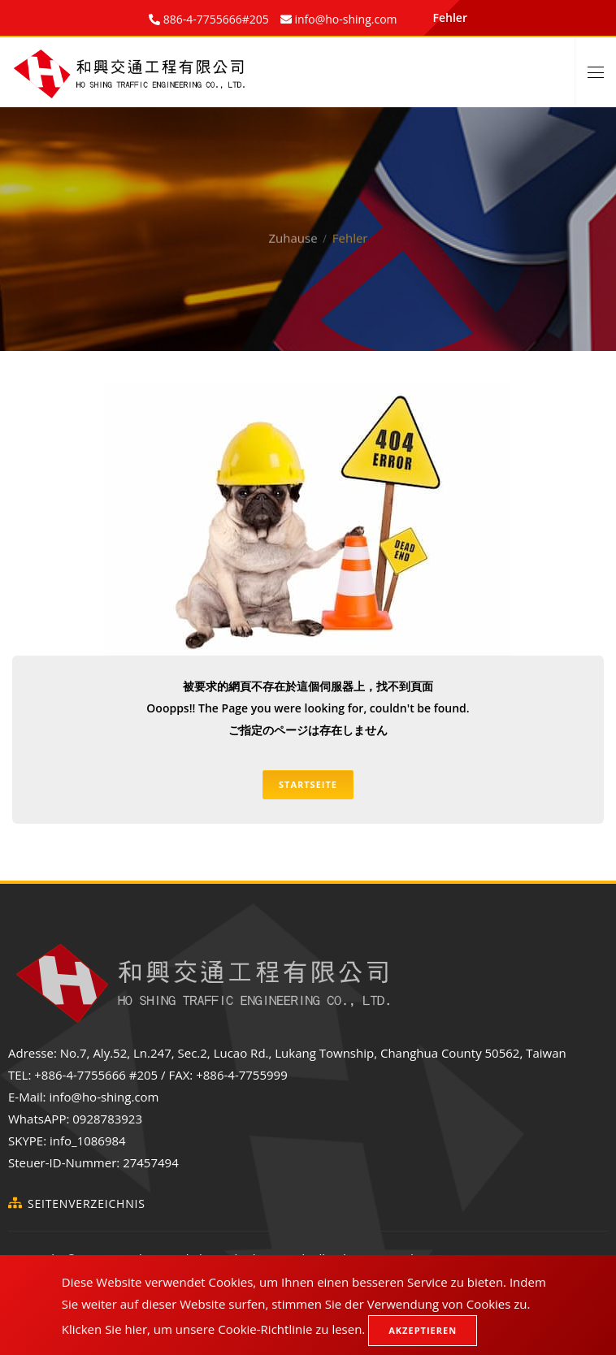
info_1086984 (88, 1140)
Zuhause (293, 222)
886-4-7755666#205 (214, 19)
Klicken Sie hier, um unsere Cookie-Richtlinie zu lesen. (214, 1329)
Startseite (308, 784)
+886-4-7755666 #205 (96, 1075)
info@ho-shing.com (103, 1097)
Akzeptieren (422, 1330)
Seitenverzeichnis (86, 1203)
